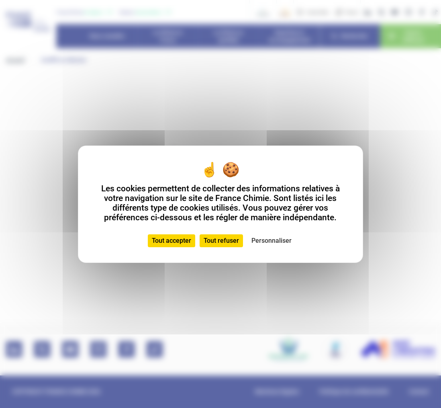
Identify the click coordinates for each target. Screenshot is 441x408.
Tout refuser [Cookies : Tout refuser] (221, 240)
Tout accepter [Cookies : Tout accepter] (171, 240)
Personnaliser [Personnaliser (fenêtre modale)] (271, 240)
